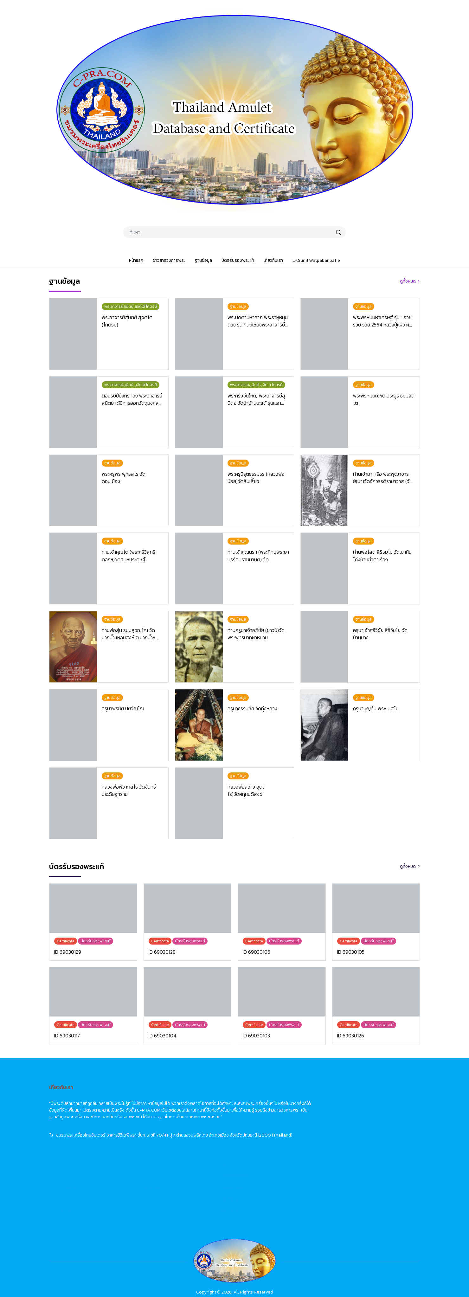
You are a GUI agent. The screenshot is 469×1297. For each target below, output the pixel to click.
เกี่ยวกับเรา (196, 1143)
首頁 (352, 1096)
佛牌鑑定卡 (359, 1131)
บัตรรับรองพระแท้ (202, 1131)
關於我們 (357, 1143)
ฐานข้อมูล (194, 1120)
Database (277, 1120)
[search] (338, 232)
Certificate (278, 1131)
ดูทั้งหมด (408, 281)
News (272, 1108)
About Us (276, 1143)
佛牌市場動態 (361, 1108)
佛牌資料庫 (359, 1120)
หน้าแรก (193, 1096)
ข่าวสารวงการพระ (202, 1108)
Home (273, 1096)
